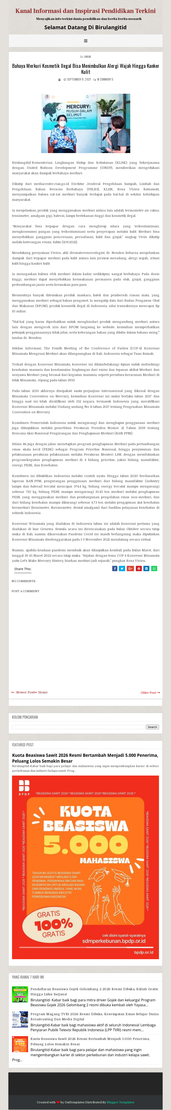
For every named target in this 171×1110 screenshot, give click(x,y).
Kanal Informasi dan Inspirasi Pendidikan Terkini (85, 11)
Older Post (148, 692)
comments (105, 79)
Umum (87, 56)
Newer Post (25, 692)
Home (43, 692)
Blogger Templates (120, 1102)
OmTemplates (75, 1102)
